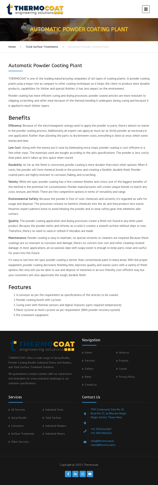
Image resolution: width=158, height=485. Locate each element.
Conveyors (17, 426)
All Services (18, 409)
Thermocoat (91, 464)
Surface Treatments (22, 433)
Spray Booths (19, 417)
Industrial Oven (54, 409)
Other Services (20, 441)
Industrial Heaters (55, 426)
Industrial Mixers (55, 433)
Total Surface (53, 417)
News (88, 376)
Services (90, 360)
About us (124, 352)
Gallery (89, 368)
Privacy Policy (127, 376)
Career (123, 368)
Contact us (91, 384)
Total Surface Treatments (42, 46)
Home (12, 46)
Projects (123, 360)
